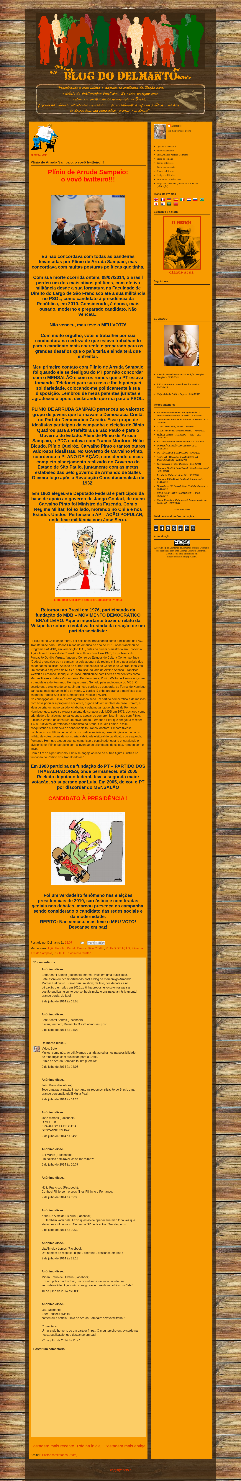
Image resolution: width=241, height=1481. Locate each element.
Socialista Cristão (79, 953)
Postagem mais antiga (125, 1446)
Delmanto (48, 1043)
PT (65, 953)
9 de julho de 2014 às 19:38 (60, 1197)
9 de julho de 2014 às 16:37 (60, 1164)
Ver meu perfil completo (179, 130)
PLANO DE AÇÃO (118, 948)
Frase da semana (165, 158)
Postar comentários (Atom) (59, 1455)
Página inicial (89, 1446)
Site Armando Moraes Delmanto (172, 154)
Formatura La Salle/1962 (169, 179)
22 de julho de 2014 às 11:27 (61, 1340)
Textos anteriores (165, 162)
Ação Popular (56, 948)
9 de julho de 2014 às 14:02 (60, 1029)
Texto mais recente (166, 167)
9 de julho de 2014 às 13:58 (60, 1001)
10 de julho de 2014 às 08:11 (61, 1291)
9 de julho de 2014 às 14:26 (60, 1136)
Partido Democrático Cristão (85, 948)
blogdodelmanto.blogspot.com (181, 556)
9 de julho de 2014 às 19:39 (60, 1229)
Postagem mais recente (52, 1446)
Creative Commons (197, 550)
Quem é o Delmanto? (167, 146)
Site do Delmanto (165, 150)
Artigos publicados (166, 175)
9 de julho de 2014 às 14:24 (60, 1099)
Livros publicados (165, 171)
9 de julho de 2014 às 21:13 (60, 1258)
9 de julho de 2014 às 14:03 (60, 1066)
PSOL (58, 953)
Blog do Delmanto (170, 547)
